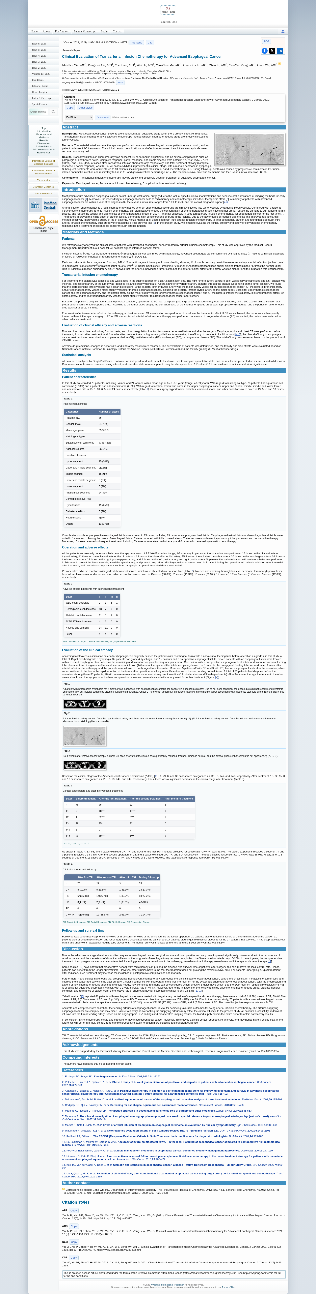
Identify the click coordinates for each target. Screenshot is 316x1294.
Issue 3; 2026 (39, 61)
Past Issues (38, 79)
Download (103, 117)
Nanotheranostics (43, 193)
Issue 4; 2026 (39, 55)
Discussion (43, 143)
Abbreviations (44, 146)
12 (269, 961)
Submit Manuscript (85, 31)
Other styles (86, 107)
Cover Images (39, 91)
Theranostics (43, 180)
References (43, 152)
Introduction (44, 131)
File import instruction (123, 117)
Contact (117, 31)
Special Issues (39, 104)
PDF (266, 41)
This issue (136, 42)
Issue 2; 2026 (39, 67)
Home (34, 31)
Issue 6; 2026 (39, 43)
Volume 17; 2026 (41, 73)
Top (44, 128)
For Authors (62, 31)
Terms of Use (228, 1287)
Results (43, 140)
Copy (70, 107)
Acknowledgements (43, 149)
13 (196, 990)
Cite (150, 42)
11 (156, 776)
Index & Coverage (41, 97)
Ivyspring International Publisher (167, 1285)
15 (82, 996)
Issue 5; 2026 (39, 49)
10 (238, 334)
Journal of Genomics (43, 187)
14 (200, 990)
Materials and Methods (44, 136)
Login (104, 31)
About (46, 31)
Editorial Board (40, 85)
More (120, 82)
